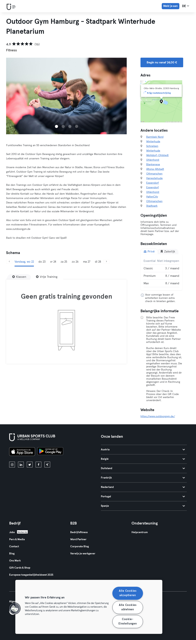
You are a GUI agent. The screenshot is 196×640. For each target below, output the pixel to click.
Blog (12, 553)
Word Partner (78, 539)
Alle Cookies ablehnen (127, 607)
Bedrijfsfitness (79, 532)
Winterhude (153, 141)
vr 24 (53, 261)
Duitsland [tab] (143, 468)
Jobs (12, 532)
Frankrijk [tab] (143, 477)
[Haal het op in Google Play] (50, 452)
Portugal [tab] (143, 496)
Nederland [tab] (143, 487)
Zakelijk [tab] (167, 251)
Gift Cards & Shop (19, 567)
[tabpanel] (161, 272)
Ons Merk (15, 560)
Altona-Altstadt (155, 169)
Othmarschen (154, 173)
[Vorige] (9, 262)
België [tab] (143, 459)
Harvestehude (154, 178)
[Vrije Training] (47, 276)
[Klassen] (19, 276)
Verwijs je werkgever (82, 553)
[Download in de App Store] (22, 452)
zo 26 (75, 261)
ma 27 (86, 261)
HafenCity (152, 196)
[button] (15, 608)
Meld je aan (170, 6)
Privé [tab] (149, 251)
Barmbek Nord (154, 137)
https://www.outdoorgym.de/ (157, 416)
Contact (14, 546)
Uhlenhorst (152, 160)
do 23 (42, 261)
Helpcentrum (139, 532)
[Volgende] (106, 262)
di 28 (98, 261)
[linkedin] (21, 464)
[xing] (47, 464)
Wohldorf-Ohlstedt (157, 155)
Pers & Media (17, 539)
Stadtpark (152, 206)
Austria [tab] (143, 449)
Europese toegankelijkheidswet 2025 (31, 575)
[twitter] (30, 464)
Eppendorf (152, 183)
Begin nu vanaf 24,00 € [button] (162, 62)
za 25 (64, 261)
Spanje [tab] (143, 506)
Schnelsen (152, 146)
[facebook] (38, 464)
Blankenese (153, 164)
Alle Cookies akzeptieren (127, 593)
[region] (88, 607)
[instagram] (12, 464)
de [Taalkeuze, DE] (185, 6)
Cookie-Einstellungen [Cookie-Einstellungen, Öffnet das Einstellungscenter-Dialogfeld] (127, 621)
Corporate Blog (79, 546)
